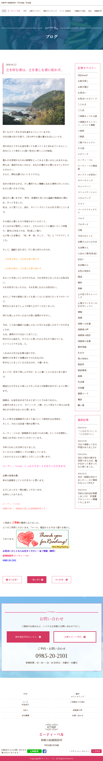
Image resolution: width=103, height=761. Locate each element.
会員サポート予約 (75, 636)
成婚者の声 (98, 11)
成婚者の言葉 (84, 341)
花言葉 (81, 381)
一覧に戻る (37, 579)
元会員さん (83, 247)
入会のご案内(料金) (87, 253)
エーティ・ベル (85, 159)
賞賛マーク (83, 393)
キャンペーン (84, 186)
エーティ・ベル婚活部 (87, 167)
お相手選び (83, 86)
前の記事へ (12, 579)
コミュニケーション (87, 192)
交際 (80, 230)
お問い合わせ (77, 715)
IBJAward (82, 75)
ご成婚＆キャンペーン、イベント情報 (87, 123)
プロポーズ (83, 224)
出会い (81, 259)
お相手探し (83, 81)
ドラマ (81, 203)
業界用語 (82, 346)
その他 (81, 148)
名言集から (83, 265)
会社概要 (25, 715)
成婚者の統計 (84, 335)
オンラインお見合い (87, 174)
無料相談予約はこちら (28, 636)
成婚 (80, 317)
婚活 (80, 276)
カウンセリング (85, 180)
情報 (80, 311)
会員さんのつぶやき (87, 241)
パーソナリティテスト (87, 211)
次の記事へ (61, 579)
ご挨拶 (81, 130)
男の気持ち (83, 358)
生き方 (81, 352)
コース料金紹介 (25, 703)
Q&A (90, 11)
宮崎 (80, 288)
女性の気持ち (84, 270)
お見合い (82, 92)
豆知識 (81, 387)
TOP (24, 11)
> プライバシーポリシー (79, 751)
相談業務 (82, 370)
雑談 (80, 399)
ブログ (81, 218)
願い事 (81, 405)
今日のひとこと (85, 235)
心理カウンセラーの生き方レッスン (87, 305)
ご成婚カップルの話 (87, 116)
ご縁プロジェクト (86, 142)
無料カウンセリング (50, 11)
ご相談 (81, 136)
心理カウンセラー (35, 11)
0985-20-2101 (9, 560)
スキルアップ (84, 197)
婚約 (80, 282)
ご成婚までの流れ (80, 11)
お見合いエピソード (87, 98)
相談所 (81, 364)
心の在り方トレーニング (87, 296)
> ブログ (96, 751)
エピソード (83, 154)
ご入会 (81, 110)
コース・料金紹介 (65, 11)
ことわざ (82, 104)
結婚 (80, 376)
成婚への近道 (84, 323)
